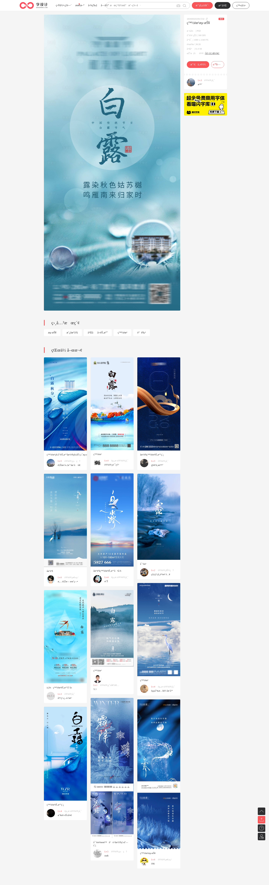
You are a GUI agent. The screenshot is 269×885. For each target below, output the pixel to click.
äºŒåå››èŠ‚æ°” (98, 332)
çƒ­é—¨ (68, 5)
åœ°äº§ (50, 571)
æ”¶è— (217, 64)
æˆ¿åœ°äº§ (72, 332)
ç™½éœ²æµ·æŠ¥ (147, 853)
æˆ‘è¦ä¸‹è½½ (197, 64)
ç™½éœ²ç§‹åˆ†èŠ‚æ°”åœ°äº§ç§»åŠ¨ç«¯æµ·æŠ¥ (68, 454)
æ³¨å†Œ (223, 5)
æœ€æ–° (79, 5)
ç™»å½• (240, 5)
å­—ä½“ (105, 5)
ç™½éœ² (122, 332)
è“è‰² (141, 332)
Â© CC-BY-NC (212, 53)
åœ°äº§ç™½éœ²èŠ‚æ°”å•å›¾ (107, 571)
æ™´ (200, 84)
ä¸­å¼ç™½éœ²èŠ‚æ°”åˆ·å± (60, 687)
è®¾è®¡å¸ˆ (209, 80)
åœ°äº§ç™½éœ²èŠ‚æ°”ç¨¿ (152, 454)
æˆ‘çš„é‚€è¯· (202, 5)
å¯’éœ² (143, 564)
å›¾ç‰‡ (92, 5)
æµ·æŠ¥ (52, 332)
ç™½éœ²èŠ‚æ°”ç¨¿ (55, 804)
